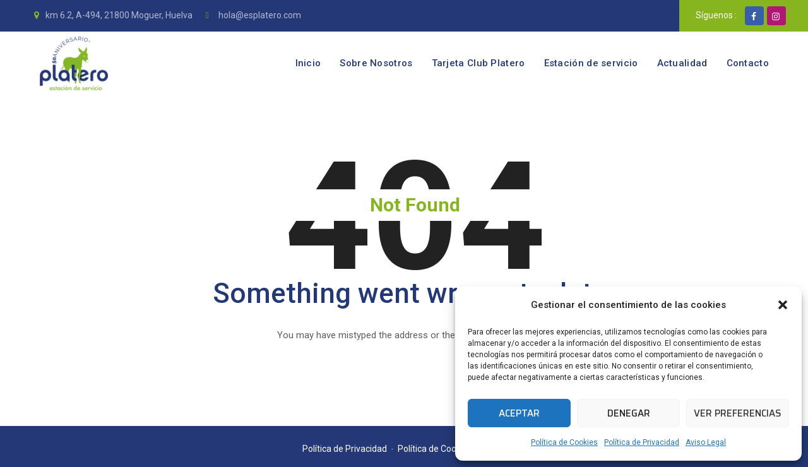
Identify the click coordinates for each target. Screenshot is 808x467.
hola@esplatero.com (259, 15)
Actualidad (682, 63)
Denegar (628, 413)
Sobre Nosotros (376, 63)
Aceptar (519, 413)
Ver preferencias (737, 413)
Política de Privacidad (641, 442)
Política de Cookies (564, 442)
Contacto (748, 63)
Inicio (308, 63)
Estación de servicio (591, 63)
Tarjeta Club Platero (478, 63)
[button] (782, 305)
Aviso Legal (706, 442)
